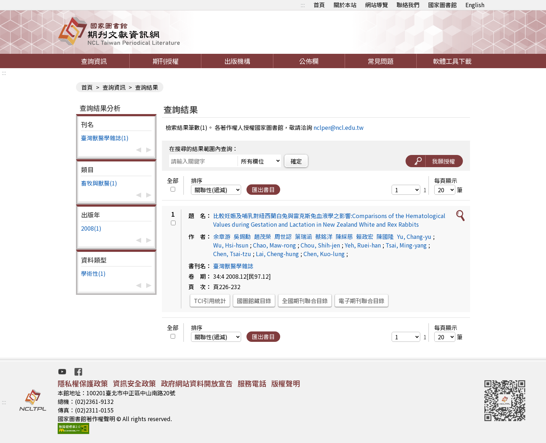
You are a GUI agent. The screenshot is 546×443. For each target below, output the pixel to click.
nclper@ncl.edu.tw (338, 127)
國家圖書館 (442, 4)
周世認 (283, 236)
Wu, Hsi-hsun (230, 245)
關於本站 (345, 4)
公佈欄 (308, 61)
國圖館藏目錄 (254, 300)
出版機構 (237, 61)
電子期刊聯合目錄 (361, 300)
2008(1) (91, 228)
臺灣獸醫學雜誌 (233, 265)
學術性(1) (93, 273)
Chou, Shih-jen (320, 245)
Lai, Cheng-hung (277, 253)
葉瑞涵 (303, 236)
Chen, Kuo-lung (324, 253)
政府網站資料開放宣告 (197, 383)
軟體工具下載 (452, 61)
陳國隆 (385, 236)
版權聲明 (285, 383)
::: (303, 4)
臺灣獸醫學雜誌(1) (105, 137)
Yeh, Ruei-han (363, 245)
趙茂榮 (262, 236)
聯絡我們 (408, 4)
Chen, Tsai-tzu (232, 253)
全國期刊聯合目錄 (305, 300)
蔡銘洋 (323, 236)
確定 (296, 161)
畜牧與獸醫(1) (99, 183)
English (474, 4)
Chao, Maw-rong (274, 245)
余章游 (221, 236)
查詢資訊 (94, 61)
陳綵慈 (344, 236)
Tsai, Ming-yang (406, 245)
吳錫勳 (242, 236)
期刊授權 (165, 61)
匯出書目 (263, 189)
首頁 (319, 4)
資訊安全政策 (134, 383)
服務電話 (252, 383)
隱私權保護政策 (83, 383)
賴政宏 (364, 236)
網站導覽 (376, 4)
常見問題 (380, 61)
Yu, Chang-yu (414, 236)
